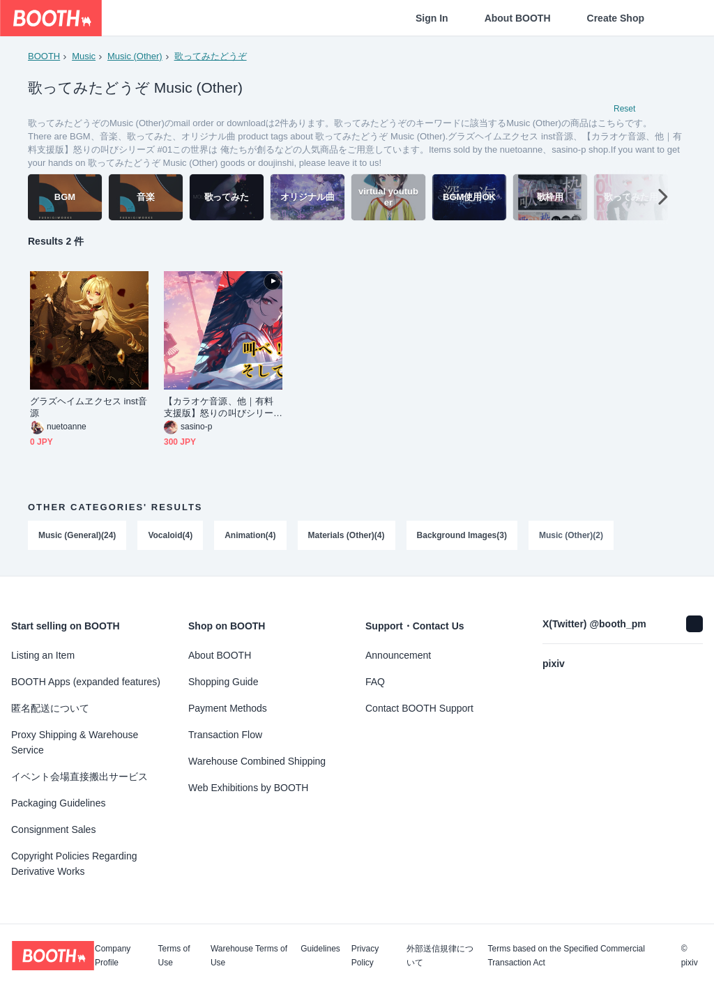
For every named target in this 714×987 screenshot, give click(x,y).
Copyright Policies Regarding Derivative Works (74, 863)
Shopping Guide (223, 681)
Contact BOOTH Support (419, 708)
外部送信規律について (440, 955)
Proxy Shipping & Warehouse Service (74, 742)
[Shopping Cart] (680, 18)
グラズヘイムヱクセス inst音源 (88, 407)
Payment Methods (227, 708)
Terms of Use (174, 955)
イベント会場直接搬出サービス (79, 776)
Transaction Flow (225, 734)
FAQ (375, 681)
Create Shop (615, 18)
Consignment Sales (53, 829)
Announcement (398, 655)
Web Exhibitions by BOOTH (248, 787)
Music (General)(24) (77, 535)
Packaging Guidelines (58, 803)
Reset (624, 109)
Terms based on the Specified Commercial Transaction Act (565, 955)
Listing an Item (43, 655)
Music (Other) (134, 56)
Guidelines (320, 949)
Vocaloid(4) (170, 535)
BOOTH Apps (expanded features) (85, 681)
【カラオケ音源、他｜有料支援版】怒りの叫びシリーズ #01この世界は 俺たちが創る (219, 407)
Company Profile (112, 955)
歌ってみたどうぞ (210, 56)
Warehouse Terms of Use (249, 955)
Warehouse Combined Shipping (257, 761)
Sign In (432, 18)
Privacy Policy (365, 955)
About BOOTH (518, 18)
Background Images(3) (462, 535)
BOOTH (44, 56)
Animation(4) (250, 535)
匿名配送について (50, 708)
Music (84, 56)
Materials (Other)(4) (346, 535)
